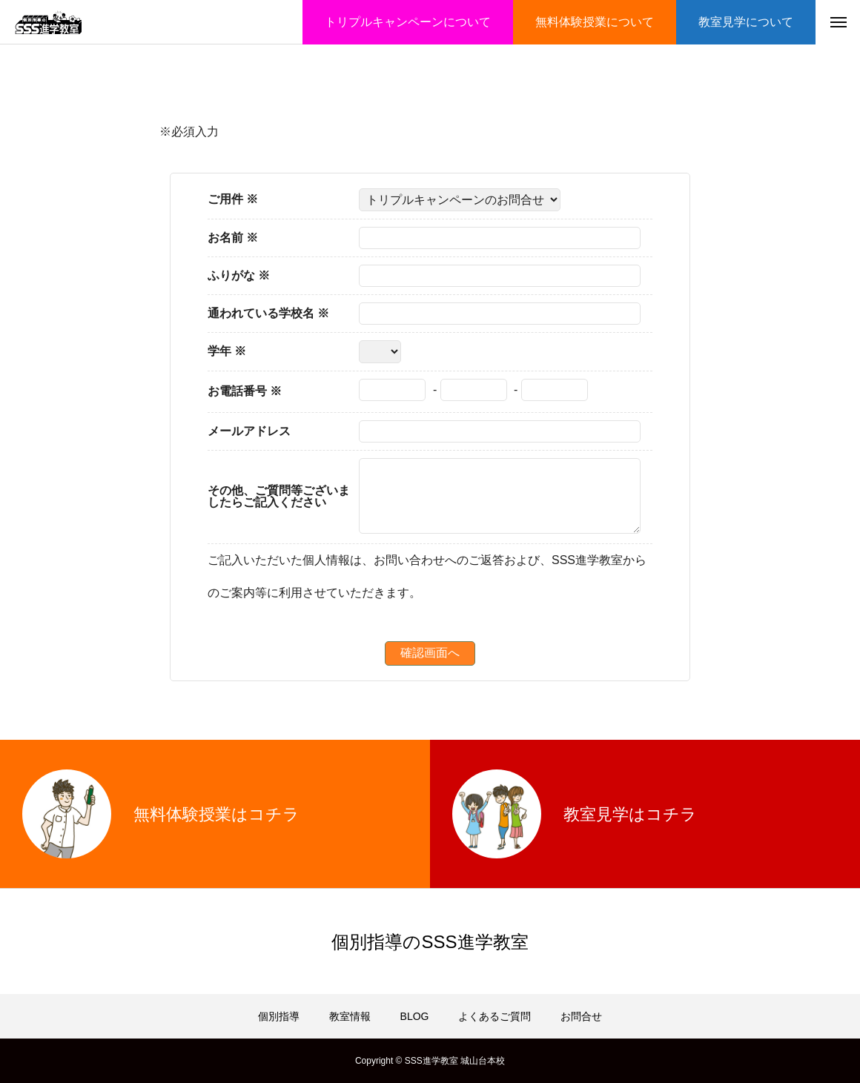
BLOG (414, 1016)
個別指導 (279, 1016)
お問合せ (581, 1016)
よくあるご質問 (494, 1016)
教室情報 (350, 1016)
